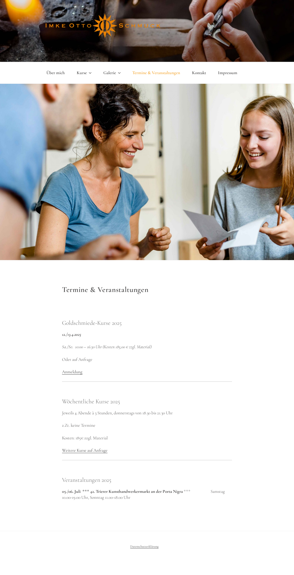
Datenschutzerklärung (144, 546)
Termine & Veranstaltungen (156, 73)
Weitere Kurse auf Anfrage (84, 450)
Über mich (55, 73)
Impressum (227, 73)
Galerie (112, 73)
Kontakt (199, 73)
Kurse (84, 73)
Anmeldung (72, 372)
